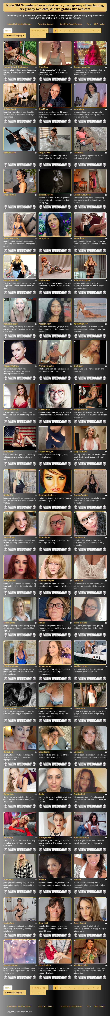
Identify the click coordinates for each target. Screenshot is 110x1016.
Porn (89, 24)
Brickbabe (8, 879)
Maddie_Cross (80, 666)
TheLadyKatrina (11, 366)
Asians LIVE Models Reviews (19, 24)
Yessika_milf (45, 324)
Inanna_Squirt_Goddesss (15, 67)
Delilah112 (8, 495)
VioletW (42, 879)
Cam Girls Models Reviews (71, 24)
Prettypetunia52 (46, 366)
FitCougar (8, 837)
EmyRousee (44, 280)
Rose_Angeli (80, 923)
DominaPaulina (81, 495)
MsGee (42, 623)
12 (38, 35)
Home (8, 31)
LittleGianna (79, 708)
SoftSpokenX (9, 109)
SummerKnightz (46, 580)
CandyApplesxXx (11, 708)
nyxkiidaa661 (9, 153)
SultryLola (8, 752)
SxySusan (78, 366)
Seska (41, 794)
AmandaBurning (11, 238)
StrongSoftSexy (46, 837)
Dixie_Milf (43, 923)
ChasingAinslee (10, 666)
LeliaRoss (78, 153)
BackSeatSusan (81, 837)
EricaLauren (9, 623)
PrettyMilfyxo (9, 580)
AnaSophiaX (79, 794)
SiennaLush (44, 537)
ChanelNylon (9, 195)
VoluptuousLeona (82, 280)
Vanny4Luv (44, 238)
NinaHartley (44, 409)
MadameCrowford (82, 195)
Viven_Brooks (80, 623)
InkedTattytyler (81, 965)
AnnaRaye (43, 67)
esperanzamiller (11, 280)
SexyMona (43, 109)
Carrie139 (78, 580)
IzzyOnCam (8, 923)
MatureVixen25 (10, 324)
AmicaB (77, 879)
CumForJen (79, 537)
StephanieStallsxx (47, 495)
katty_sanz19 (45, 153)
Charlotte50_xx (46, 451)
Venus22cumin (10, 965)
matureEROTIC (46, 195)
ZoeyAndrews (80, 451)
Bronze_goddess (82, 67)
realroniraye (9, 537)
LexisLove (78, 752)
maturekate (79, 109)
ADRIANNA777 (81, 324)
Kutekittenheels (46, 708)
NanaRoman (44, 752)
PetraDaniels (45, 965)
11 (33, 35)
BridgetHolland (81, 409)
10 (98, 31)
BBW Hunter (99, 24)
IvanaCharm (79, 238)
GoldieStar (8, 451)
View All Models (39, 31)
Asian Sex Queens (45, 24)
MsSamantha (45, 666)
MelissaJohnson (11, 409)
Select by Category (14, 35)
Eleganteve (8, 794)
